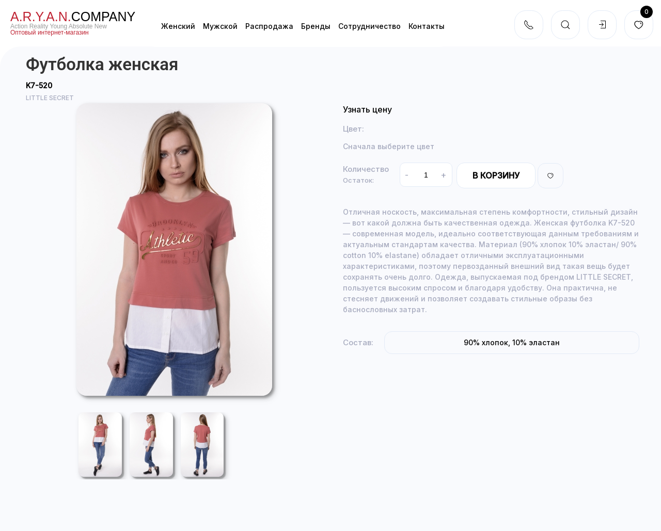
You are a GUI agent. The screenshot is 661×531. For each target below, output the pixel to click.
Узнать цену (367, 109)
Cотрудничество (369, 26)
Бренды (315, 26)
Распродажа (269, 26)
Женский (178, 26)
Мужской (220, 26)
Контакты (426, 26)
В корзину (496, 175)
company (72, 16)
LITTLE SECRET (50, 98)
